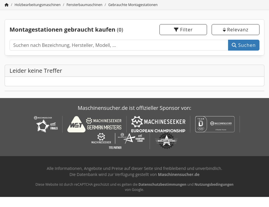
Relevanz (236, 29)
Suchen (244, 45)
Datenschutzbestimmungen (162, 184)
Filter (183, 29)
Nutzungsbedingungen (214, 184)
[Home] (37, 4)
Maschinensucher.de (179, 174)
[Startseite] (7, 4)
